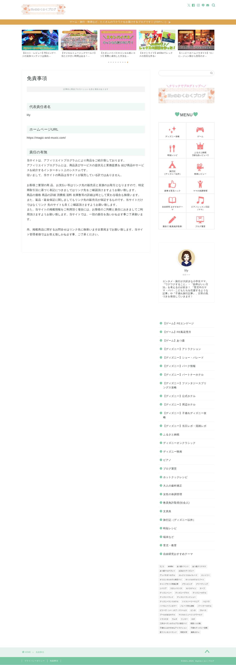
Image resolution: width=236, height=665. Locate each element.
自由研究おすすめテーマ (178, 554)
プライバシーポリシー (34, 661)
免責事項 (54, 661)
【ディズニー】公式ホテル (179, 396)
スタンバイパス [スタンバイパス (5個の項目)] (176, 588)
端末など (168, 537)
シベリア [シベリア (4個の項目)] (163, 588)
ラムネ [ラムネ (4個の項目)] (174, 619)
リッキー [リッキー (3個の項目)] (184, 619)
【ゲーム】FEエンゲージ (178, 323)
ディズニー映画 (172, 451)
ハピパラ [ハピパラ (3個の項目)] (206, 602)
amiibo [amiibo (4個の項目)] (170, 566)
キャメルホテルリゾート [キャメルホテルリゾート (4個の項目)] (194, 580)
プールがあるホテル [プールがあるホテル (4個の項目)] (167, 615)
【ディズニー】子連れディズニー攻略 (184, 415)
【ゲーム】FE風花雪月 (177, 332)
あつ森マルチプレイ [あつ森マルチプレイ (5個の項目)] (167, 571)
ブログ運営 (170, 468)
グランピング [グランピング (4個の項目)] (187, 584)
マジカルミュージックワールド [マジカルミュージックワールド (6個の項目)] (190, 615)
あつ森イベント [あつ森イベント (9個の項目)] (183, 566)
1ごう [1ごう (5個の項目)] (162, 566)
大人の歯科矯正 (172, 485)
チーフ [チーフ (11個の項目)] (202, 588)
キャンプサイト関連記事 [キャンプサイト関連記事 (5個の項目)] (169, 584)
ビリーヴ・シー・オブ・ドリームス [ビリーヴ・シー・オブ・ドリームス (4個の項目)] (173, 610)
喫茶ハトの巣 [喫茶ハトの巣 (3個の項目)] (196, 624)
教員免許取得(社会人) (176, 503)
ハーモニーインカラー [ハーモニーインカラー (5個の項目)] (168, 606)
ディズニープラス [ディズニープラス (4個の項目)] (182, 593)
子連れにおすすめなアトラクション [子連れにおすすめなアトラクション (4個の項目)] (173, 628)
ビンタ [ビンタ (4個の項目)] (193, 610)
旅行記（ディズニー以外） (179, 520)
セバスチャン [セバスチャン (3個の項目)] (191, 588)
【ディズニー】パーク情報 (179, 366)
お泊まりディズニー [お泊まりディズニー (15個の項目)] (186, 571)
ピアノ (167, 460)
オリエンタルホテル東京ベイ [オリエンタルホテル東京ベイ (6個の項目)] (171, 580)
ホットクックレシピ (175, 477)
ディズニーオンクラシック (179, 443)
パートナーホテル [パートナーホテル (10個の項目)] (204, 606)
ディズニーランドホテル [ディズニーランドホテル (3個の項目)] (169, 602)
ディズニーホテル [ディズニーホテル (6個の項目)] (199, 593)
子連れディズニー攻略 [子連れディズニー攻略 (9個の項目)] (199, 628)
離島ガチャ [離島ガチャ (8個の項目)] (195, 632)
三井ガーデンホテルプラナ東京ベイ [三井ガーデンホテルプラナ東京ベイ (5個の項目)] (173, 624)
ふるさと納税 (171, 434)
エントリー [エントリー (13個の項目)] (205, 575)
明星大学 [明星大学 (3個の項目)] (183, 632)
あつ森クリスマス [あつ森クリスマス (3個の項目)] (199, 566)
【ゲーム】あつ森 (174, 340)
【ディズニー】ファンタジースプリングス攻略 (184, 385)
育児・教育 (170, 545)
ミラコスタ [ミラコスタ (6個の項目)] (164, 619)
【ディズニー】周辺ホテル (179, 404)
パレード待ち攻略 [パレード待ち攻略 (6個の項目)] (187, 606)
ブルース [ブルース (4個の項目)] (203, 610)
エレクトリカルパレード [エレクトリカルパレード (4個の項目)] (188, 575)
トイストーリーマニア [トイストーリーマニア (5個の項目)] (190, 602)
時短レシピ (170, 528)
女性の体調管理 (172, 494)
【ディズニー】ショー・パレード (183, 357)
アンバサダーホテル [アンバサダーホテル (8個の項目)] (167, 575)
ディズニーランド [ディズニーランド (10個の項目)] (166, 597)
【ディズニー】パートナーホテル (183, 374)
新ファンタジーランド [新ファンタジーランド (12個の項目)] (168, 632)
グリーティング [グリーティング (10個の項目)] (202, 584)
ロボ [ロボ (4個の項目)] (193, 619)
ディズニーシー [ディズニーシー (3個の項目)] (166, 593)
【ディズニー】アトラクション (182, 349)
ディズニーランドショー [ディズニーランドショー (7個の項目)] (186, 597)
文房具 (167, 511)
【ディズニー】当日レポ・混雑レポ (184, 426)
